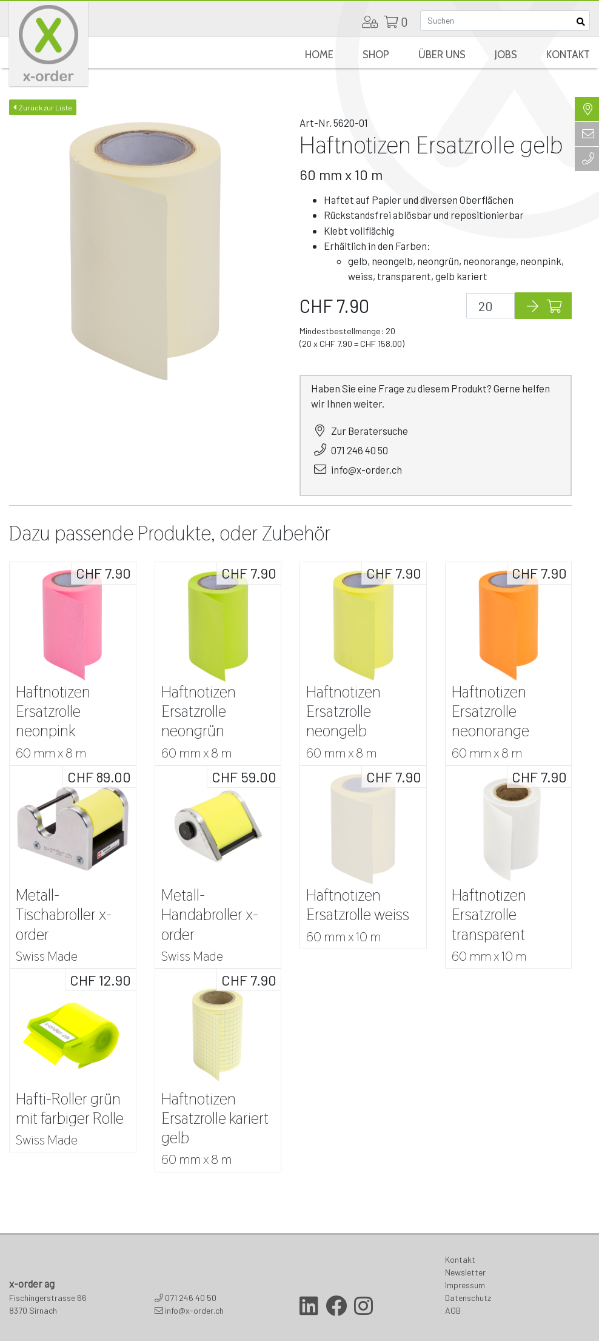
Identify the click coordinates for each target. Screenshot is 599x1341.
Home (319, 55)
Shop (376, 55)
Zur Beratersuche (369, 431)
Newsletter (465, 1272)
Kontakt (568, 55)
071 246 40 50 (359, 450)
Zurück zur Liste (42, 107)
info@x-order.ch (366, 469)
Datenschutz (468, 1297)
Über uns (442, 55)
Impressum (465, 1285)
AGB (453, 1310)
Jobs (506, 55)
